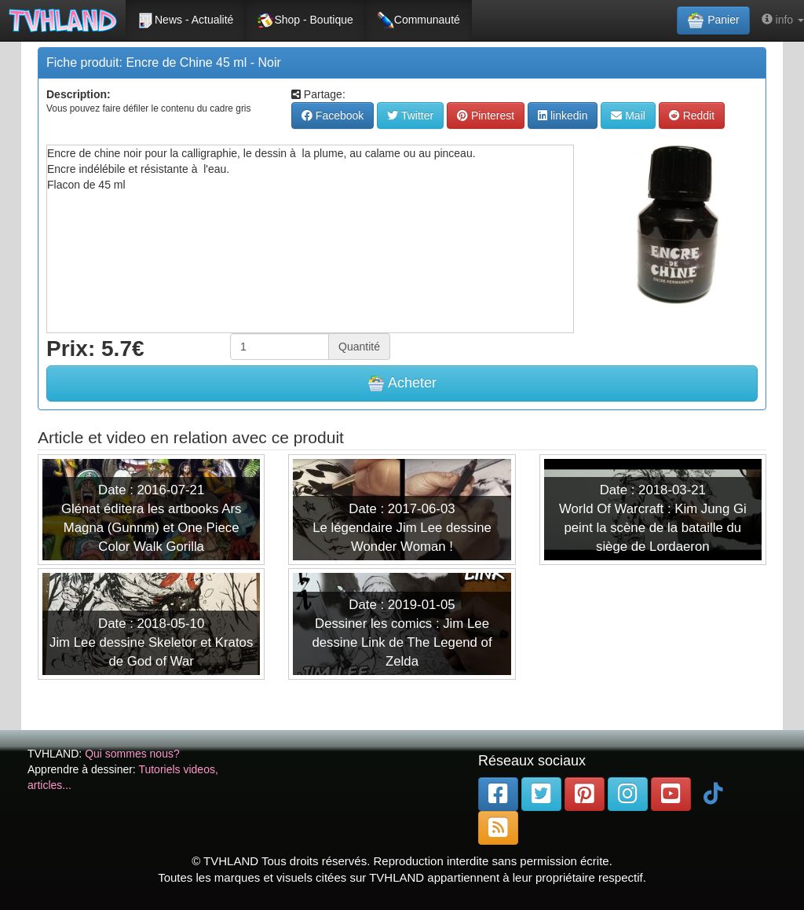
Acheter (402, 383)
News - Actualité (185, 20)
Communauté (418, 20)
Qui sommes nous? (132, 753)
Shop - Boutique (305, 20)
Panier (713, 20)
